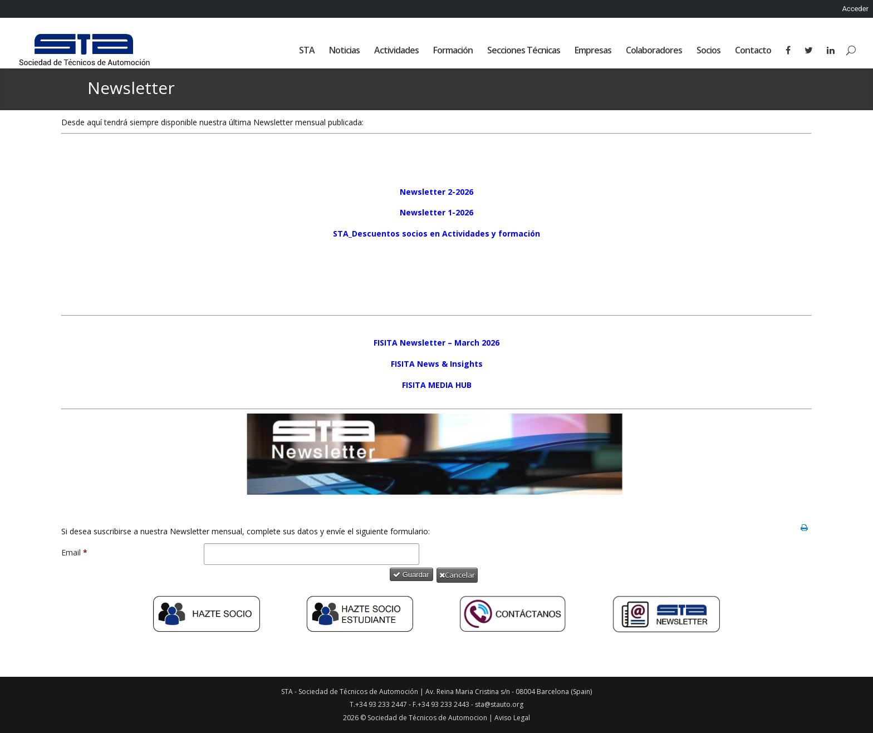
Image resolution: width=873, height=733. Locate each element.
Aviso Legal (512, 717)
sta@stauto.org (499, 704)
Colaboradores (654, 51)
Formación (453, 51)
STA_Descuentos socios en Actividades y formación (436, 233)
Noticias (344, 51)
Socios (708, 51)
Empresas (593, 51)
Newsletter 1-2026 (436, 212)
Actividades (396, 51)
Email (74, 552)
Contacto (753, 51)
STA (307, 51)
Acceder (855, 8)
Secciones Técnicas (523, 51)
